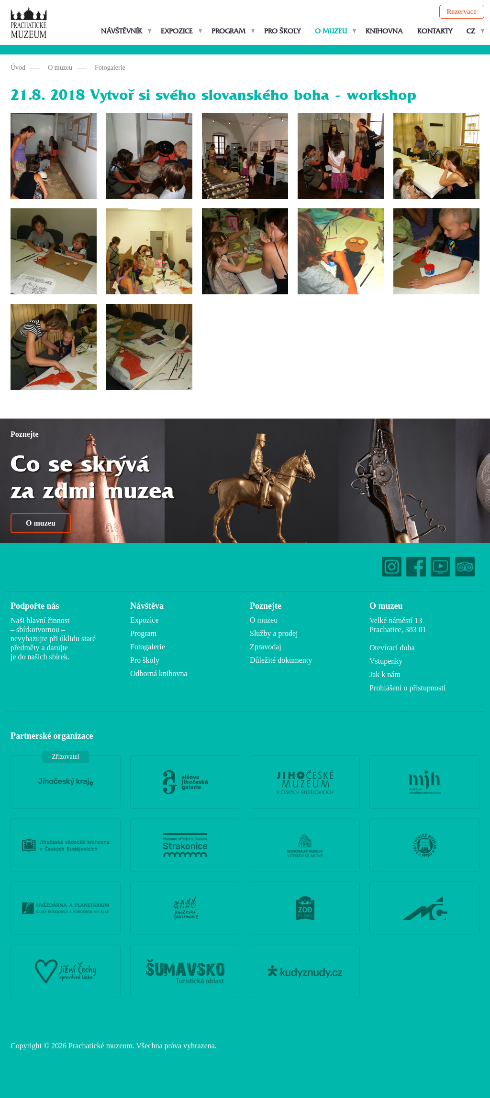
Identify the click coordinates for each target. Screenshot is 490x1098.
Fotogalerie (110, 67)
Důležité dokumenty (281, 660)
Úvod (18, 67)
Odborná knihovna (159, 673)
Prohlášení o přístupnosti (407, 688)
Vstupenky (385, 661)
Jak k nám (385, 674)
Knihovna (384, 31)
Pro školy (282, 31)
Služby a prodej (274, 633)
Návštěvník (121, 31)
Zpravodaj (265, 647)
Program (228, 31)
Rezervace (462, 11)
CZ (471, 31)
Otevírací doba (392, 648)
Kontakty (434, 31)
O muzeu (331, 31)
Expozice (177, 31)
